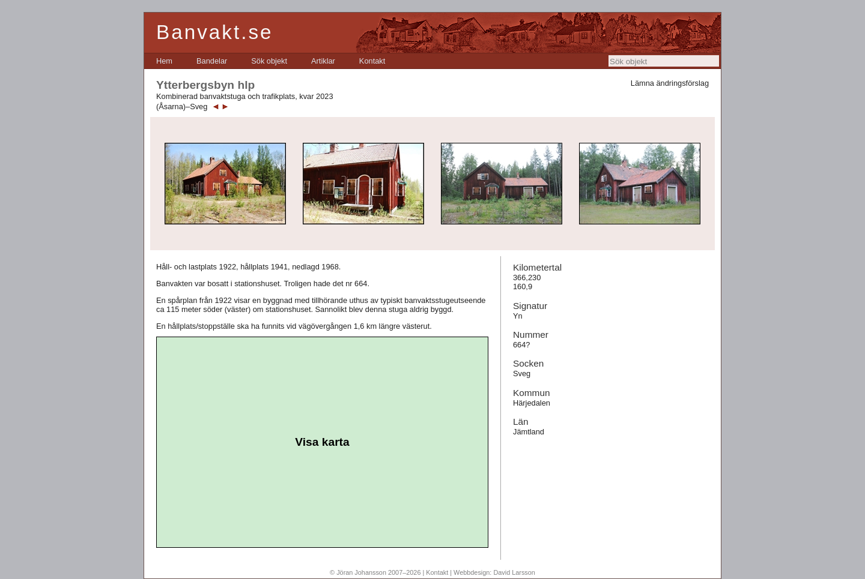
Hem (164, 60)
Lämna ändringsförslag (670, 83)
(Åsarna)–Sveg (181, 106)
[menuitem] (164, 60)
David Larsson (514, 572)
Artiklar (323, 60)
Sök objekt (269, 60)
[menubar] (270, 60)
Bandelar (211, 60)
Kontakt (372, 60)
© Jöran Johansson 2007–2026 (375, 572)
